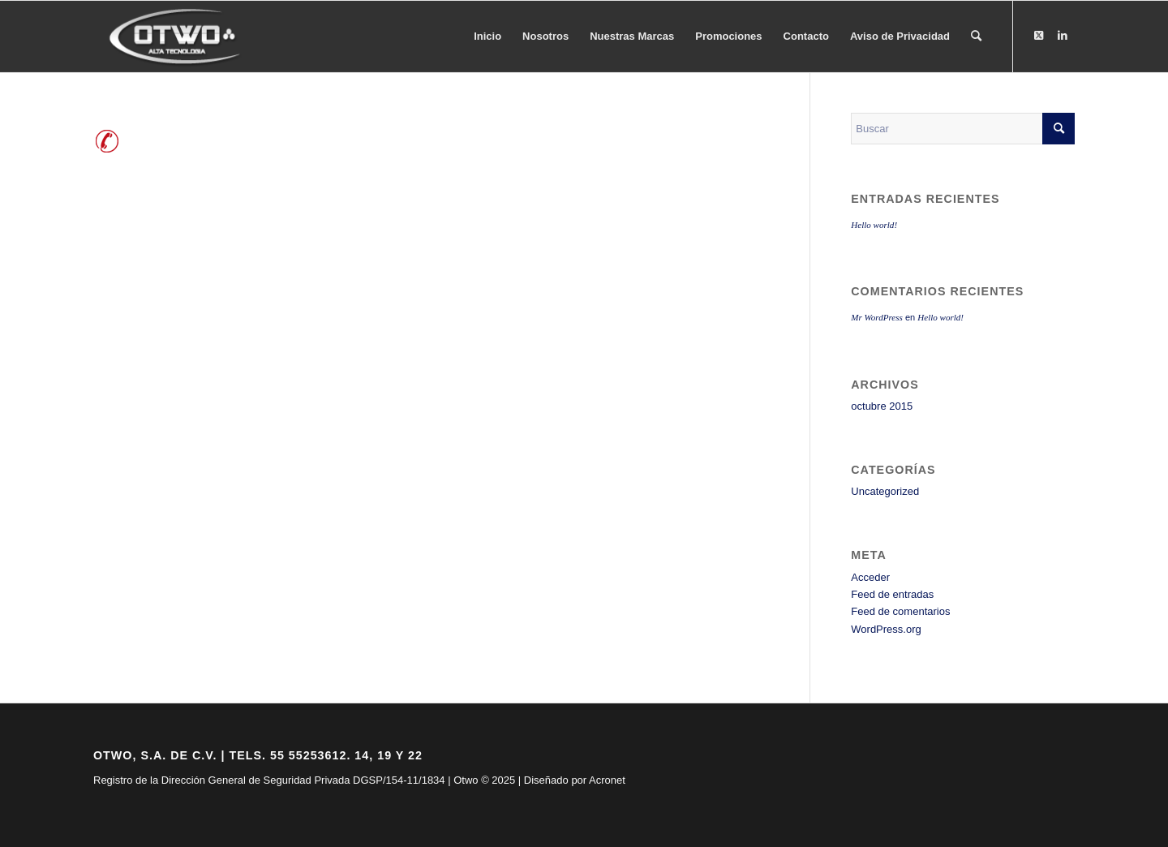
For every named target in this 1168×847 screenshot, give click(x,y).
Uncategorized (885, 491)
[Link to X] (1038, 36)
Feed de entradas (892, 594)
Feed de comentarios (900, 611)
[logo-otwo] (179, 36)
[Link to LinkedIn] (1062, 36)
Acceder (870, 577)
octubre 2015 (881, 406)
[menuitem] (487, 36)
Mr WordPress (877, 317)
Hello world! (874, 225)
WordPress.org (886, 629)
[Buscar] (976, 36)
